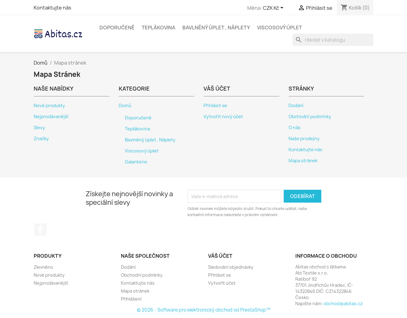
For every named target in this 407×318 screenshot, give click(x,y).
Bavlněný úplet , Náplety (216, 27)
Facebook (40, 229)
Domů (125, 106)
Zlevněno (43, 267)
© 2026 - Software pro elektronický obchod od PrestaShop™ (204, 310)
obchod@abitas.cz (343, 303)
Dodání (296, 106)
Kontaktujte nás (52, 7)
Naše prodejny (304, 139)
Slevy (39, 128)
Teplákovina (158, 27)
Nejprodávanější (51, 117)
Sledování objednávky (230, 267)
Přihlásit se (215, 106)
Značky (41, 139)
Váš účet (220, 256)
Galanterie (136, 162)
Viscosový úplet (279, 27)
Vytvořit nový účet (223, 117)
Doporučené (117, 27)
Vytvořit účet (222, 283)
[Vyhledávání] (333, 40)
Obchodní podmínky (310, 117)
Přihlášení (131, 299)
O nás (295, 128)
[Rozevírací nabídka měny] (274, 8)
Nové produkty (49, 106)
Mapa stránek (303, 161)
